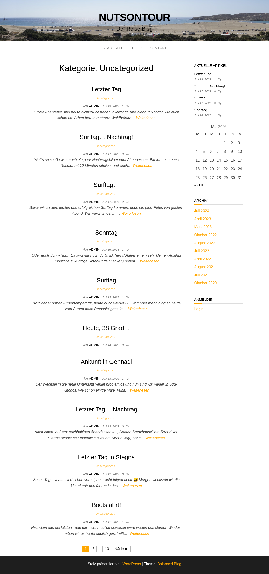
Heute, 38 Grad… (106, 328)
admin (94, 106)
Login (198, 309)
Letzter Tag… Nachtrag (106, 409)
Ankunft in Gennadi (106, 361)
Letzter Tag (106, 89)
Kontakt (158, 48)
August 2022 (204, 243)
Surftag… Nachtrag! (106, 137)
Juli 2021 (201, 275)
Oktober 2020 (205, 283)
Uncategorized (105, 98)
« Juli (198, 185)
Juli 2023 (201, 211)
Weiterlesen (146, 118)
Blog (137, 48)
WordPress (131, 564)
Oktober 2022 (205, 235)
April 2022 (202, 259)
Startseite (113, 48)
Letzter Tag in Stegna (106, 457)
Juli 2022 (201, 251)
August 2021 (204, 267)
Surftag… (106, 184)
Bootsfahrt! (106, 504)
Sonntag (106, 232)
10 (107, 549)
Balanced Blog (169, 564)
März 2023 (203, 227)
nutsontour (134, 17)
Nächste (121, 549)
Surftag (106, 280)
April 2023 (202, 219)
